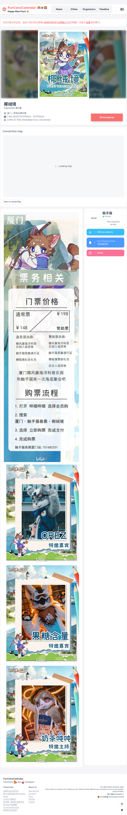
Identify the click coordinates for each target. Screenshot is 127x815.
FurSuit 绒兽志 (9, 799)
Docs (31, 796)
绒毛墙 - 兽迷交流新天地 (13, 802)
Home (59, 9)
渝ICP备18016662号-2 (115, 794)
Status (32, 802)
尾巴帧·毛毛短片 (10, 810)
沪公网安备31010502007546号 (112, 797)
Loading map (65, 166)
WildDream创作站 (10, 791)
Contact (32, 794)
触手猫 (107, 213)
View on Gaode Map (12, 202)
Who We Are (34, 791)
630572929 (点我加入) (56, 22)
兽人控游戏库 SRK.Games (14, 794)
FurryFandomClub (11, 807)
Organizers (89, 9)
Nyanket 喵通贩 (10, 805)
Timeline (104, 9)
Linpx (5, 796)
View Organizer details (113, 223)
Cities (74, 9)
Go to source (107, 117)
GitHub (32, 799)
